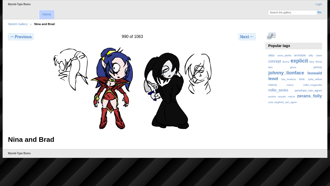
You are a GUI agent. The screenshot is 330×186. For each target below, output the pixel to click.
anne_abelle (284, 55)
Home (46, 14)
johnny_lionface (286, 72)
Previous (21, 36)
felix (270, 67)
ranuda (282, 96)
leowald (314, 73)
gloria (293, 67)
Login (319, 4)
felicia (319, 61)
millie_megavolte (312, 84)
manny (272, 84)
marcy (290, 84)
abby (271, 55)
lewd (273, 78)
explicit (299, 61)
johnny (318, 67)
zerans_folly (309, 96)
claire (319, 55)
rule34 (291, 96)
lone (302, 79)
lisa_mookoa (289, 79)
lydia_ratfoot (315, 79)
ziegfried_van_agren (285, 102)
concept (274, 61)
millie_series (278, 90)
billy (311, 55)
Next (247, 36)
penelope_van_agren (308, 90)
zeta (270, 102)
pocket (272, 96)
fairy (311, 61)
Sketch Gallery (18, 24)
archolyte (300, 55)
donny (285, 61)
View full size (271, 36)
